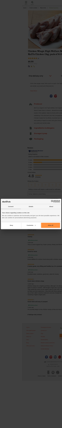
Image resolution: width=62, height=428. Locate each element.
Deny (11, 225)
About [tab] (51, 206)
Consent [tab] (10, 206)
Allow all (50, 225)
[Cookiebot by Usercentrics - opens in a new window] (52, 201)
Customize (31, 225)
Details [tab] (31, 206)
